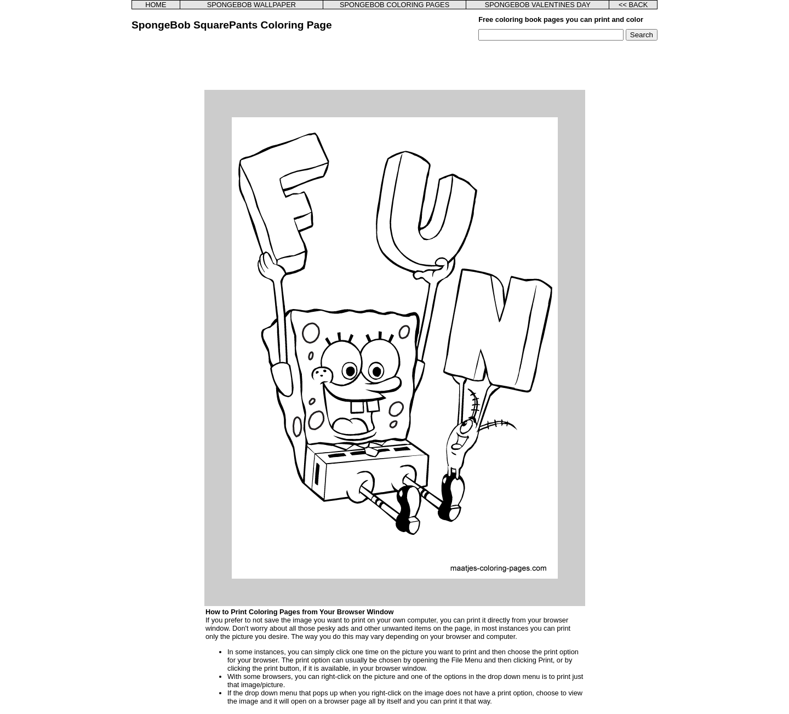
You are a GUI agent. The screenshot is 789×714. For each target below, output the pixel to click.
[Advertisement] (394, 65)
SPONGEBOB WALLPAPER (251, 5)
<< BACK (633, 5)
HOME (155, 5)
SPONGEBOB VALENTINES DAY (538, 5)
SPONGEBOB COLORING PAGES (394, 5)
